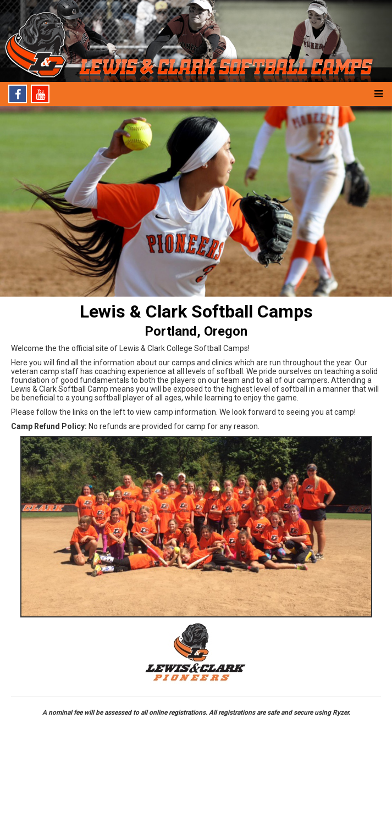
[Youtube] (40, 94)
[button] (378, 94)
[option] (196, 201)
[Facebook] (17, 94)
